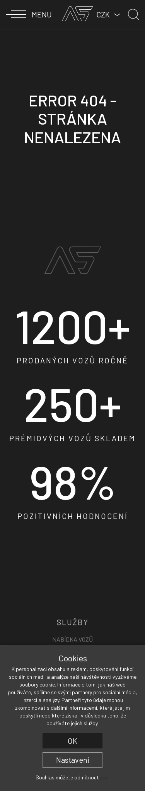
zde (104, 777)
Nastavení (72, 759)
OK (72, 740)
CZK (103, 14)
